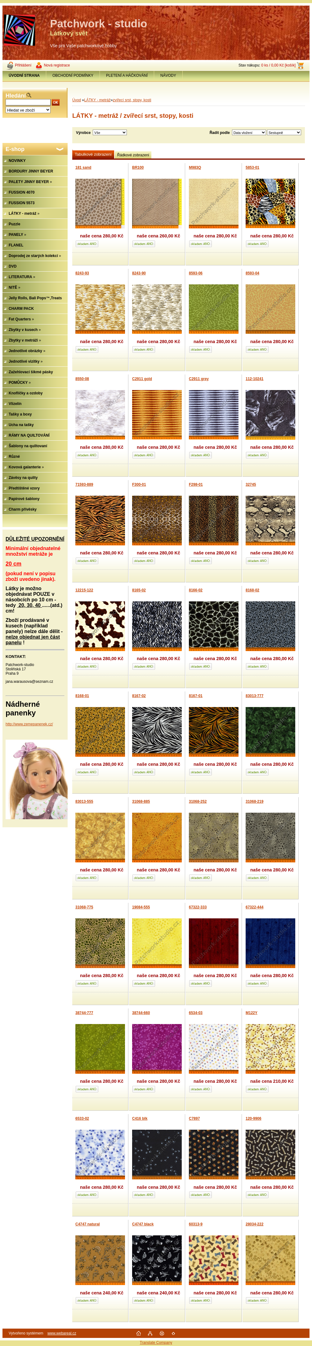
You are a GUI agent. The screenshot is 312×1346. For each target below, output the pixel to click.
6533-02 (82, 1118)
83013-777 (254, 696)
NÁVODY (168, 75)
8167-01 (196, 696)
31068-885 (141, 801)
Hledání (16, 96)
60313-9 (196, 1224)
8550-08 (82, 379)
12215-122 (84, 590)
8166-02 (196, 590)
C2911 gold (142, 379)
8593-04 (252, 273)
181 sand (83, 167)
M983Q (195, 167)
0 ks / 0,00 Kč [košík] (278, 65)
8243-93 (82, 273)
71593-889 (84, 484)
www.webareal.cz (61, 1333)
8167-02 (139, 696)
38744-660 (141, 1013)
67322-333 (198, 907)
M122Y (251, 1013)
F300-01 (139, 484)
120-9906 (253, 1118)
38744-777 (84, 1013)
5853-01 (252, 167)
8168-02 (252, 590)
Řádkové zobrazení (133, 155)
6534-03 (196, 1013)
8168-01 (82, 696)
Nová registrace (57, 65)
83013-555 (84, 801)
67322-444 (254, 907)
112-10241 (254, 379)
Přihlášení (23, 65)
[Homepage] (24, 75)
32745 (251, 484)
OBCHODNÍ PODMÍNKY (72, 75)
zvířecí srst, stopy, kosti (132, 100)
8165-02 (139, 590)
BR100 (138, 167)
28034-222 (254, 1224)
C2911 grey (199, 379)
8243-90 (139, 273)
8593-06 (196, 273)
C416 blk (139, 1118)
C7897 (194, 1118)
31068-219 (254, 801)
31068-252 (198, 801)
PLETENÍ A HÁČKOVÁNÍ (127, 75)
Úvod (76, 100)
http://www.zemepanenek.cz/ (29, 724)
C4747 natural (87, 1224)
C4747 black (143, 1224)
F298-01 (196, 484)
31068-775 (84, 907)
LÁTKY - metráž (97, 100)
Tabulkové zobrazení (93, 154)
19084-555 (141, 907)
